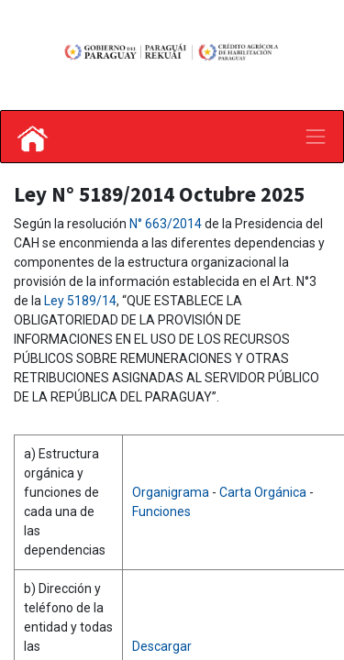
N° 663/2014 (167, 223)
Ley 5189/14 (80, 300)
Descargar (162, 646)
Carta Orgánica (264, 492)
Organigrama (172, 492)
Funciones (161, 511)
